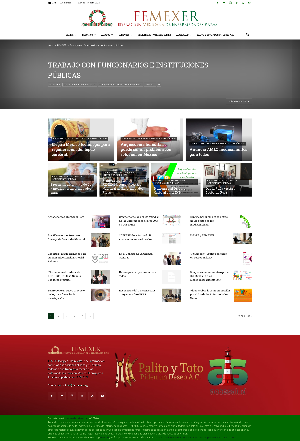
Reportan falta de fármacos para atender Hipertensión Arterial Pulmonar (67, 257)
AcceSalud (184, 34)
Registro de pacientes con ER (154, 34)
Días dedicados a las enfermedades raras (120, 84)
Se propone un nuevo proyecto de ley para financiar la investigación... (66, 294)
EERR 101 (149, 84)
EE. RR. (71, 34)
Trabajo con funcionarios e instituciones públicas (80, 139)
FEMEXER (61, 45)
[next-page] (90, 316)
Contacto (125, 34)
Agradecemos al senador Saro (66, 217)
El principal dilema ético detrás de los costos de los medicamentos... (209, 220)
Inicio (51, 45)
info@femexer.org (76, 385)
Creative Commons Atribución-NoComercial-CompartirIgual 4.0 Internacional (195, 437)
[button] (247, 35)
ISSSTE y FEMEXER (202, 235)
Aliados (107, 34)
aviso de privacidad (77, 418)
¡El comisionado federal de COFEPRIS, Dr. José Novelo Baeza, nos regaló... (64, 275)
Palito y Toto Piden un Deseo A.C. (215, 34)
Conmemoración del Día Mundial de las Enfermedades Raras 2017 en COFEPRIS (139, 220)
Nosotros (89, 34)
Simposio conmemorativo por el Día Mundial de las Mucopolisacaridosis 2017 (209, 275)
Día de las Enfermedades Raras (79, 84)
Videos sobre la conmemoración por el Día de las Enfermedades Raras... (210, 294)
